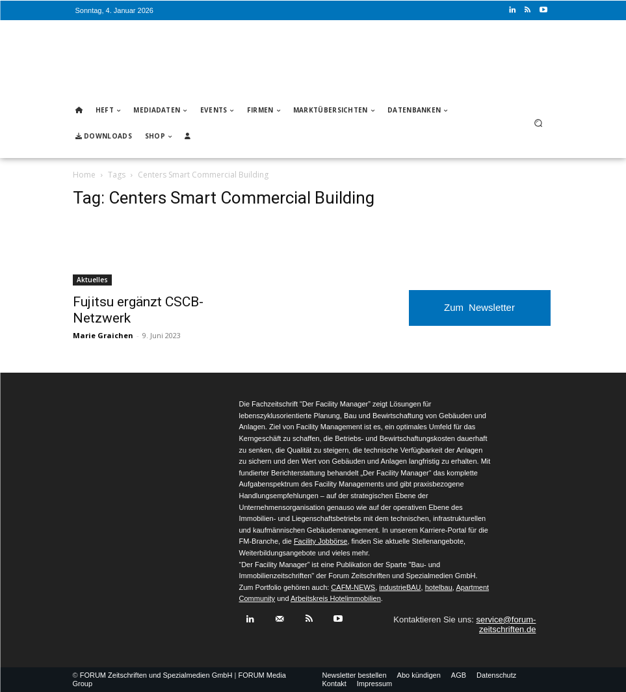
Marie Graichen (103, 335)
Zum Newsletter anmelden (479, 314)
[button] (538, 123)
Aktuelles (92, 279)
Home (84, 174)
